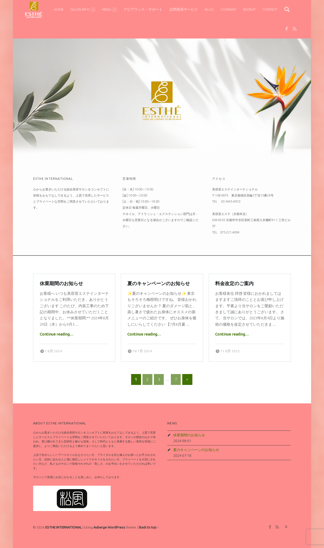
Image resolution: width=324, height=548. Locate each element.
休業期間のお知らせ (61, 283)
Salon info (82, 9)
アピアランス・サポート (142, 9)
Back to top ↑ (149, 527)
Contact (269, 9)
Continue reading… (56, 334)
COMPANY (228, 9)
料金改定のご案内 (234, 283)
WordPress (116, 527)
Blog (208, 9)
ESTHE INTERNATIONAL (63, 527)
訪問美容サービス (183, 9)
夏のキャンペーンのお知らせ (158, 283)
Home (58, 9)
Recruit (248, 9)
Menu (109, 9)
